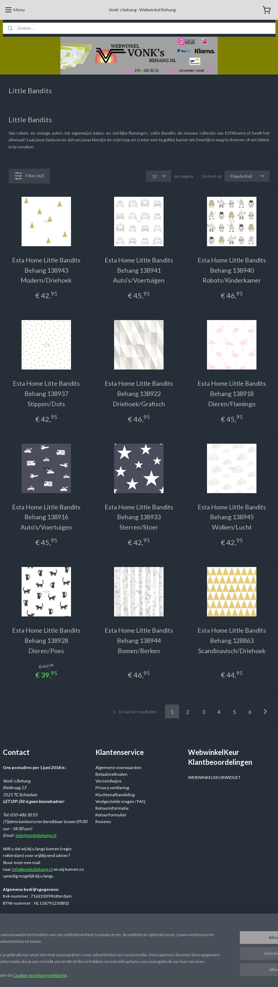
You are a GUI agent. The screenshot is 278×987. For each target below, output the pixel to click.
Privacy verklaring (112, 787)
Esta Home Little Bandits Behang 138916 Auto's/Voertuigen (46, 517)
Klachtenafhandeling (115, 794)
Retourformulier (111, 814)
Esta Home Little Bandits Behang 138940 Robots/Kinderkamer (231, 270)
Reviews (103, 821)
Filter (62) (29, 175)
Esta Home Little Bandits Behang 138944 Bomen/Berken (139, 640)
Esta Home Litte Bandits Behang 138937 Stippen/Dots (46, 393)
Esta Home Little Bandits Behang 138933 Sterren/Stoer (139, 517)
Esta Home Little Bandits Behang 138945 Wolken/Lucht (231, 517)
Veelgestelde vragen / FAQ (120, 801)
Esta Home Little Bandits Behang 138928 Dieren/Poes (46, 640)
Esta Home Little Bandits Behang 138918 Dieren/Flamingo (231, 393)
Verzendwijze (108, 781)
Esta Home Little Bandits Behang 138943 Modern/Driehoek (46, 270)
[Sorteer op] (247, 175)
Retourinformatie (112, 808)
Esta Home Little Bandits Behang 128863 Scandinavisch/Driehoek (231, 640)
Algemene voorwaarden (118, 767)
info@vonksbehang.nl (36, 835)
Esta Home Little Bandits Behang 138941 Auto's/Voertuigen (139, 270)
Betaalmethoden (111, 774)
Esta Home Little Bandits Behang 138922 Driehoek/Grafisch (139, 393)
